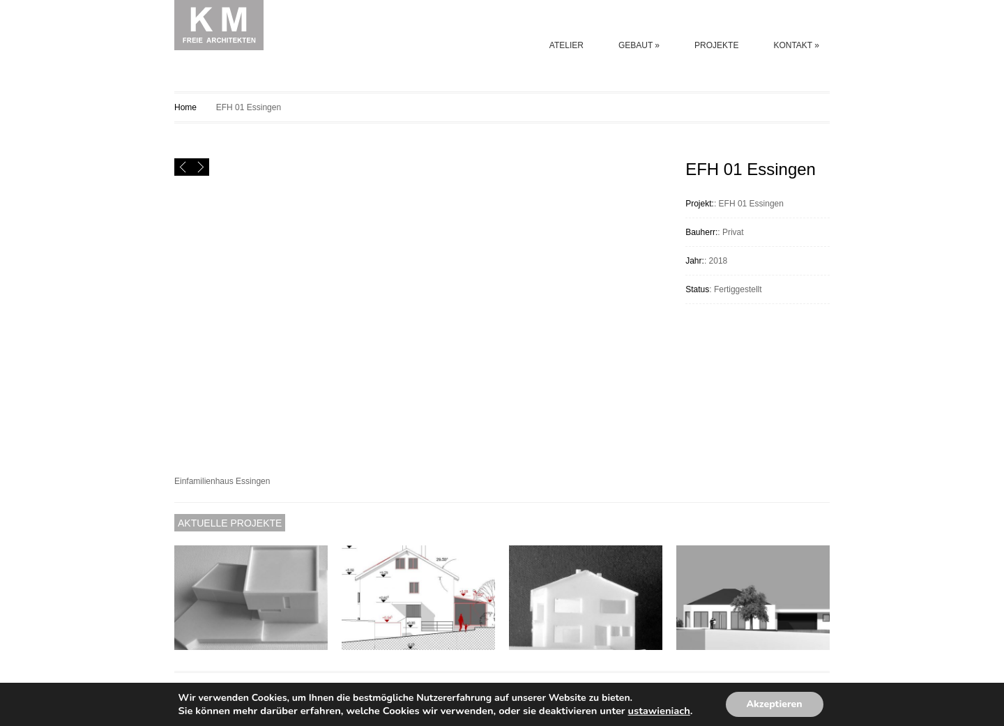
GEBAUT (639, 45)
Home (185, 107)
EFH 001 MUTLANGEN (821, 107)
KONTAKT (796, 45)
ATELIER (566, 45)
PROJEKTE (716, 45)
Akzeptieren (775, 704)
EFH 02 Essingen (804, 107)
